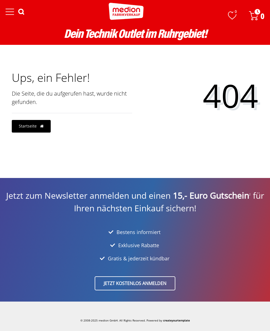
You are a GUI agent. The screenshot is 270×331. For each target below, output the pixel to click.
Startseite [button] (31, 126)
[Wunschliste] (232, 15)
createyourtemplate (176, 320)
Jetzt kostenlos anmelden (135, 283)
